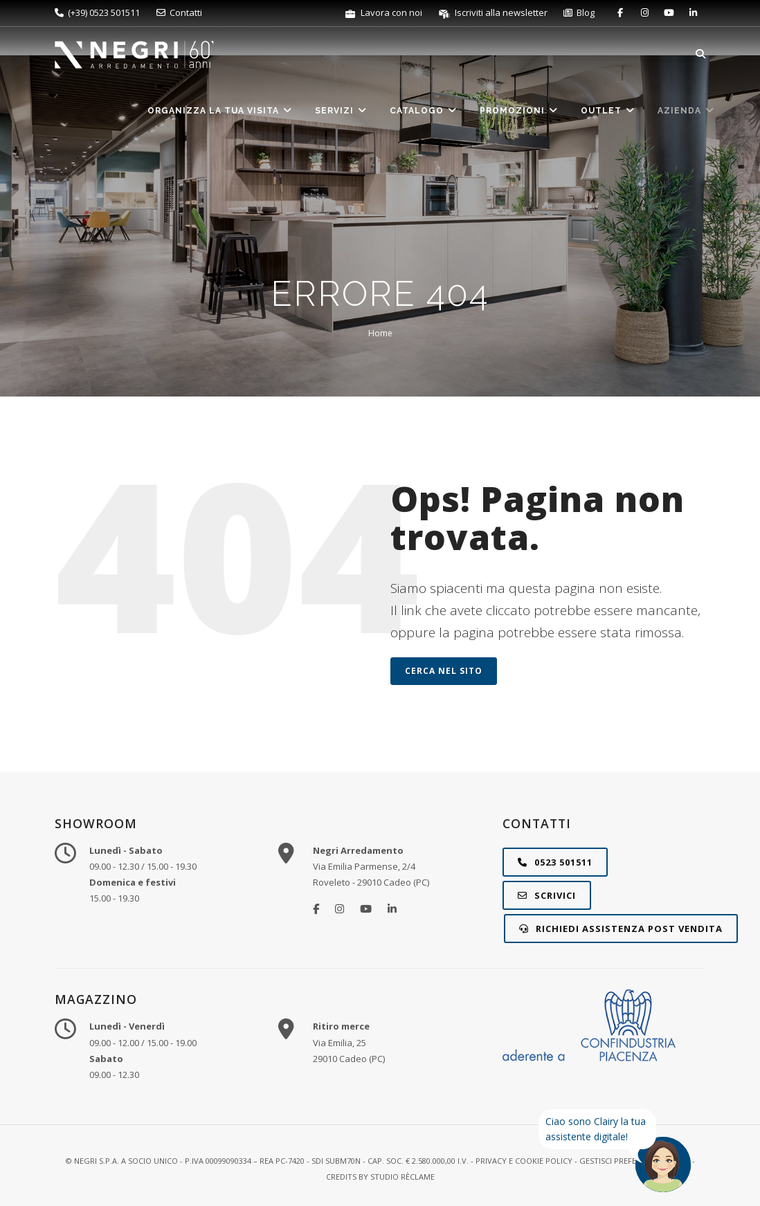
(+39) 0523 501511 (97, 12)
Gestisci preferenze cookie (634, 1160)
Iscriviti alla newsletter (494, 12)
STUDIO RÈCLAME (402, 1176)
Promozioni (519, 110)
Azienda (686, 110)
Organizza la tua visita (220, 110)
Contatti (179, 12)
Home (380, 333)
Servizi (341, 110)
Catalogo (424, 110)
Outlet (608, 110)
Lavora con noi (384, 12)
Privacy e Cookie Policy (524, 1160)
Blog (579, 12)
